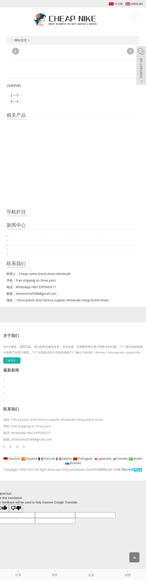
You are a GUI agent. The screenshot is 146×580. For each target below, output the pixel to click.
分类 (91, 573)
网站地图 (128, 469)
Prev (15, 51)
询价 (55, 573)
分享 (18, 573)
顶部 (128, 573)
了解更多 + (11, 360)
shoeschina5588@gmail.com (31, 439)
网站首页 (21, 40)
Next (130, 51)
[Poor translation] (16, 508)
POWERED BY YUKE (107, 469)
